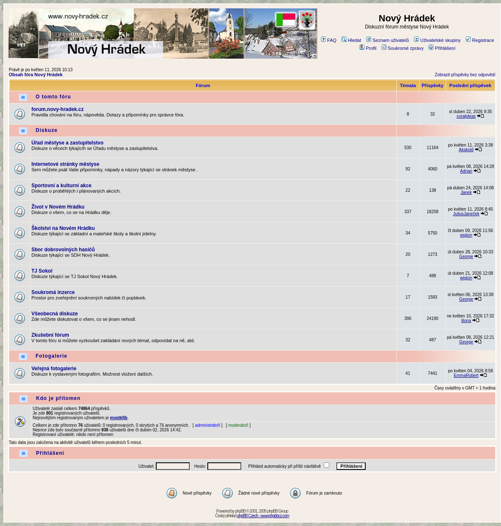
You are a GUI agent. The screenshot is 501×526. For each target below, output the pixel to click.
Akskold (466, 149)
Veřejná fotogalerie (53, 368)
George (466, 256)
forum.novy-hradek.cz (57, 109)
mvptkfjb (119, 417)
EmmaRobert (466, 375)
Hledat (351, 40)
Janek (466, 192)
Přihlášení (442, 48)
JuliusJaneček (466, 213)
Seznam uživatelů (387, 40)
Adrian (466, 171)
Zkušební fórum (50, 335)
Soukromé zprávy (403, 48)
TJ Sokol (41, 271)
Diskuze (46, 130)
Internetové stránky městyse (65, 164)
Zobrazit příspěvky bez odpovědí (465, 74)
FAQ (328, 40)
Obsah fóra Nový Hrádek (35, 74)
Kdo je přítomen (58, 398)
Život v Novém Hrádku (58, 207)
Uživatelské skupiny (437, 40)
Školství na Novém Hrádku (63, 228)
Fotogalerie (51, 356)
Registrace (480, 40)
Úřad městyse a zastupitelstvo (67, 143)
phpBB (240, 511)
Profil (367, 48)
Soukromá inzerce (53, 292)
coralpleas (466, 116)
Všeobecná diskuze (54, 314)
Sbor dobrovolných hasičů (63, 250)
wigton (466, 235)
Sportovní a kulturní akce (61, 185)
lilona (466, 320)
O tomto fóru (53, 97)
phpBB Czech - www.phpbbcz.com (263, 515)
